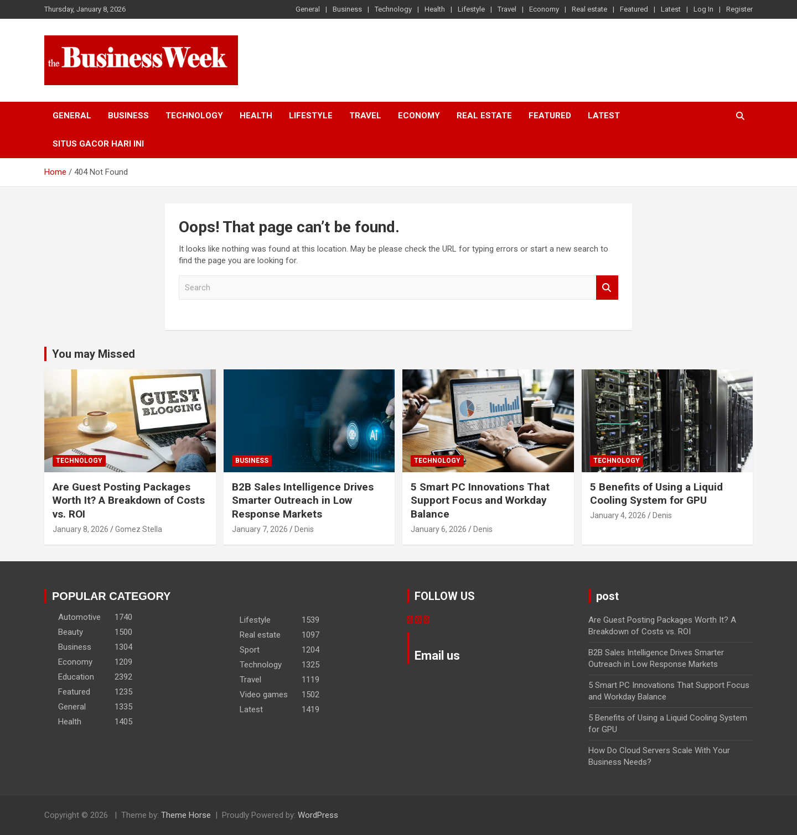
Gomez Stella (138, 529)
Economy (544, 9)
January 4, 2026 (618, 515)
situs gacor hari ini (98, 144)
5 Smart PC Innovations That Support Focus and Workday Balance (480, 500)
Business (347, 9)
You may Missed (93, 354)
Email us (437, 655)
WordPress (318, 815)
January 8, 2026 (80, 529)
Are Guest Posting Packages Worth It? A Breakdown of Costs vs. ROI (129, 500)
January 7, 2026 (260, 529)
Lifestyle (471, 9)
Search (607, 287)
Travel (507, 9)
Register (739, 9)
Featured (634, 9)
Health (435, 9)
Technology (393, 9)
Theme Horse (186, 815)
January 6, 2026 (439, 529)
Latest (671, 9)
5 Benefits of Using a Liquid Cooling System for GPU (656, 494)
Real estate (589, 9)
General (308, 9)
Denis (304, 529)
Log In (703, 9)
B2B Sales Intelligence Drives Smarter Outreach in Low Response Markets (303, 500)
